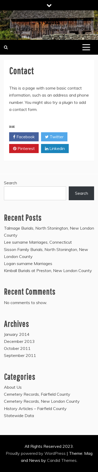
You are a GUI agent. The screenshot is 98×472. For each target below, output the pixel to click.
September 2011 (20, 355)
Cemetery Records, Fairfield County (37, 394)
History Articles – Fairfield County (35, 408)
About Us (13, 387)
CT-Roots (49, 22)
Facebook (24, 137)
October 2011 (17, 348)
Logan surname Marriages (28, 263)
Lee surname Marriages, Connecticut (38, 242)
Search (10, 182)
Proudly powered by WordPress (36, 453)
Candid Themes (62, 460)
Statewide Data (19, 415)
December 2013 (19, 341)
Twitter (54, 137)
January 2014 (17, 334)
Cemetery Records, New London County (42, 401)
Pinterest (24, 148)
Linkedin (55, 148)
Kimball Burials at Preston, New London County (48, 270)
